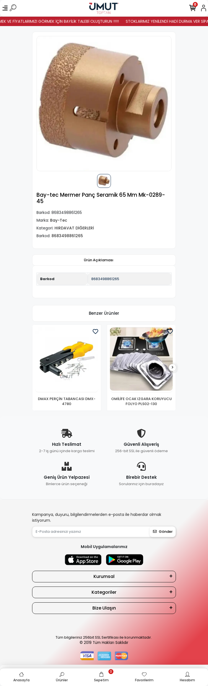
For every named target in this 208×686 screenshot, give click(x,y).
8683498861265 (105, 278)
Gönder (163, 531)
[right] (172, 367)
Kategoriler (104, 592)
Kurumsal (104, 576)
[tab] (98, 260)
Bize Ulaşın (104, 608)
